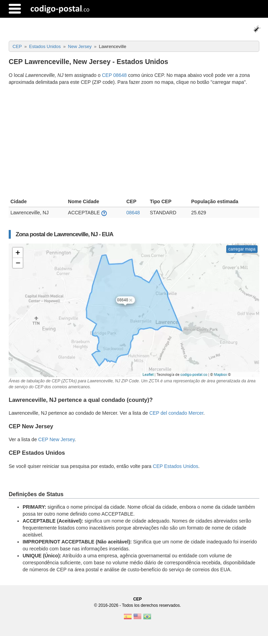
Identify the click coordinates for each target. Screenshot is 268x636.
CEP (137, 599)
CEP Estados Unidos (175, 466)
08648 (133, 212)
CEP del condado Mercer (176, 413)
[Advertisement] (134, 142)
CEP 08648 (114, 75)
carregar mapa (241, 249)
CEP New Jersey (56, 439)
